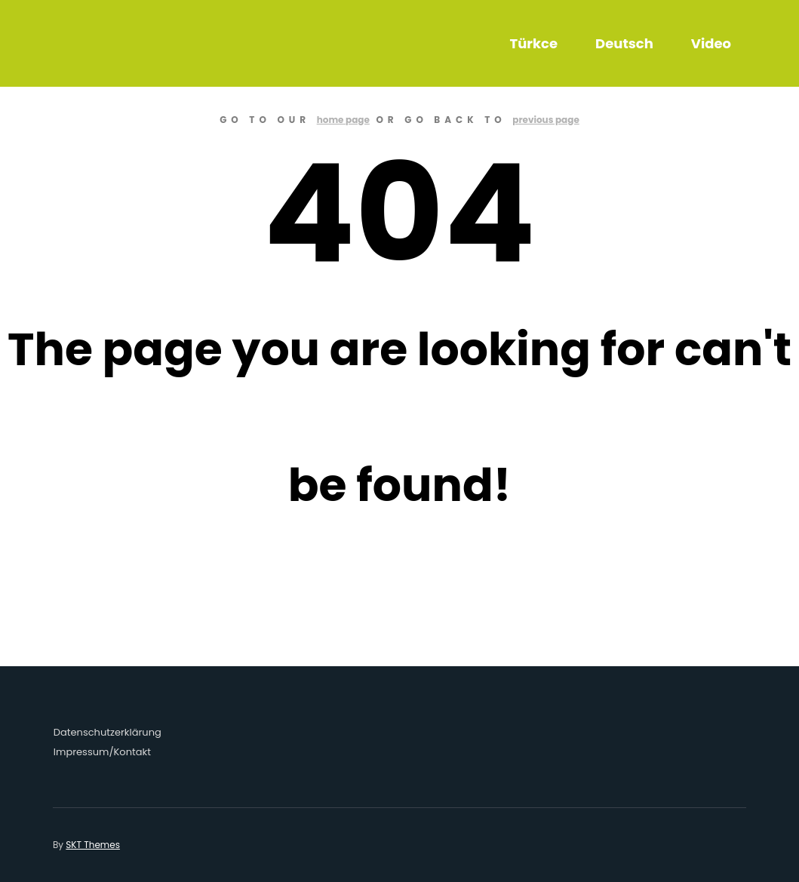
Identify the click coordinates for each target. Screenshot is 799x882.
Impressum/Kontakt (102, 752)
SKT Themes (93, 844)
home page (343, 119)
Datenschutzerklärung (107, 732)
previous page (545, 119)
